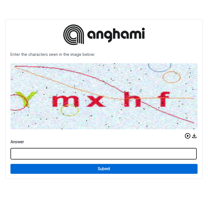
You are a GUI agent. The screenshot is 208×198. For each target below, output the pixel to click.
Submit (104, 168)
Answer (17, 141)
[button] (187, 136)
